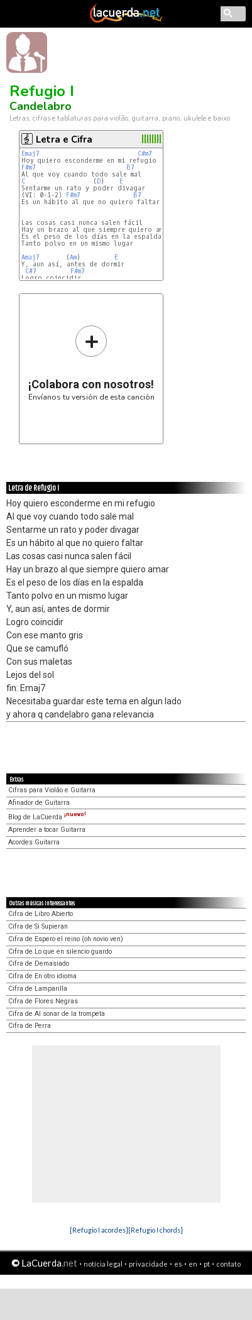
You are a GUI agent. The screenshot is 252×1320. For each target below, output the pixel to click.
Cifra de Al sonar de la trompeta (56, 1014)
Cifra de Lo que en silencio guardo (60, 951)
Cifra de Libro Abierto (40, 914)
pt (207, 1264)
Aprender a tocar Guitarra (46, 830)
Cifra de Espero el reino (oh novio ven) (65, 939)
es (178, 1264)
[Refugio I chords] (155, 1230)
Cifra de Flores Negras (43, 1001)
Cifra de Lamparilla (37, 989)
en (193, 1264)
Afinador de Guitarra (39, 803)
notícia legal (103, 1264)
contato (228, 1264)
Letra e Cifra (64, 139)
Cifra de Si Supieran (38, 926)
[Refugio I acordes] (99, 1230)
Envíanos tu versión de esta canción (91, 363)
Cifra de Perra (29, 1026)
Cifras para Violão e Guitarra (52, 790)
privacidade (148, 1264)
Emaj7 (30, 154)
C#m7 (145, 154)
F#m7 (28, 167)
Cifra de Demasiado (38, 963)
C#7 (30, 271)
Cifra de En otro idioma (42, 976)
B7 (130, 167)
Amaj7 (30, 257)
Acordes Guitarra (34, 842)
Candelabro (40, 106)
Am (73, 257)
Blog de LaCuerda (47, 817)
